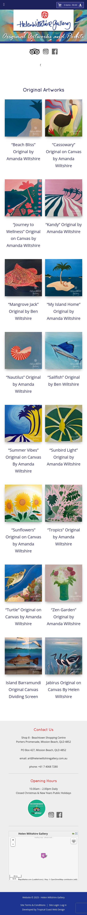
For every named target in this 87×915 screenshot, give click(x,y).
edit (75, 879)
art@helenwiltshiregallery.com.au (47, 758)
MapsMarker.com (25, 879)
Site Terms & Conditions (32, 905)
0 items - (70, 5)
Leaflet (35, 879)
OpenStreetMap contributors (62, 879)
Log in (63, 905)
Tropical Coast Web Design (51, 909)
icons (40, 879)
